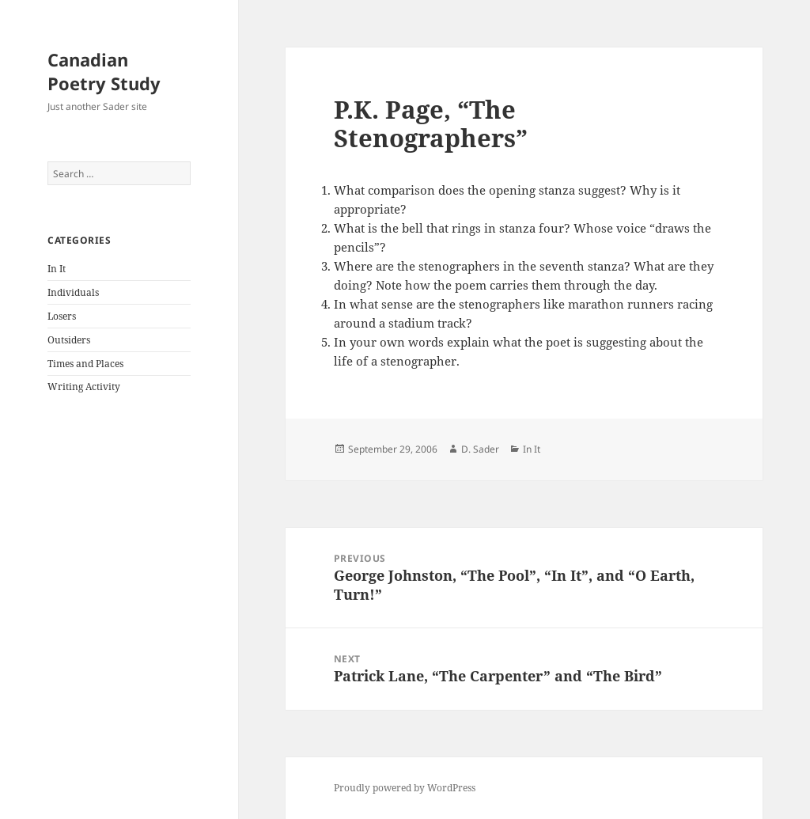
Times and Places (85, 363)
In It (56, 268)
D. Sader (480, 449)
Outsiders (68, 340)
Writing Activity (83, 386)
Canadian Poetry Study (104, 71)
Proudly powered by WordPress (404, 787)
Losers (61, 316)
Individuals (73, 292)
